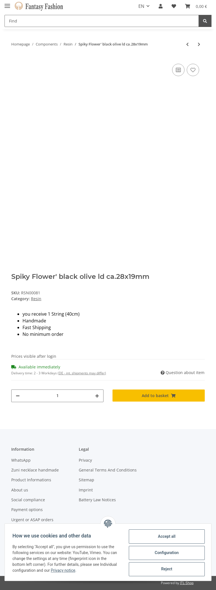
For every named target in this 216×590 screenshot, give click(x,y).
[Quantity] (57, 396)
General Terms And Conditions (108, 470)
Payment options (27, 509)
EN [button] (141, 6)
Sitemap (86, 479)
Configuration (165, 552)
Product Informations (31, 479)
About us (19, 490)
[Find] (101, 21)
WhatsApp (21, 460)
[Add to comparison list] (178, 70)
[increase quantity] (97, 396)
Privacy (85, 460)
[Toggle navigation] (7, 3)
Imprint (86, 490)
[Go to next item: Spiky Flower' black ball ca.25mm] (199, 44)
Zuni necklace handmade (35, 470)
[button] (160, 6)
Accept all (165, 536)
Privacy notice (82, 570)
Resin (36, 298)
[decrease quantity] (18, 396)
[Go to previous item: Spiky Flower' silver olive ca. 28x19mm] (187, 44)
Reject (165, 569)
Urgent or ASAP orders (32, 519)
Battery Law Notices (97, 499)
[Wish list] (174, 6)
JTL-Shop (187, 582)
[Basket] (196, 6)
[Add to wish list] (193, 70)
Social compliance (28, 499)
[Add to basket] (158, 395)
